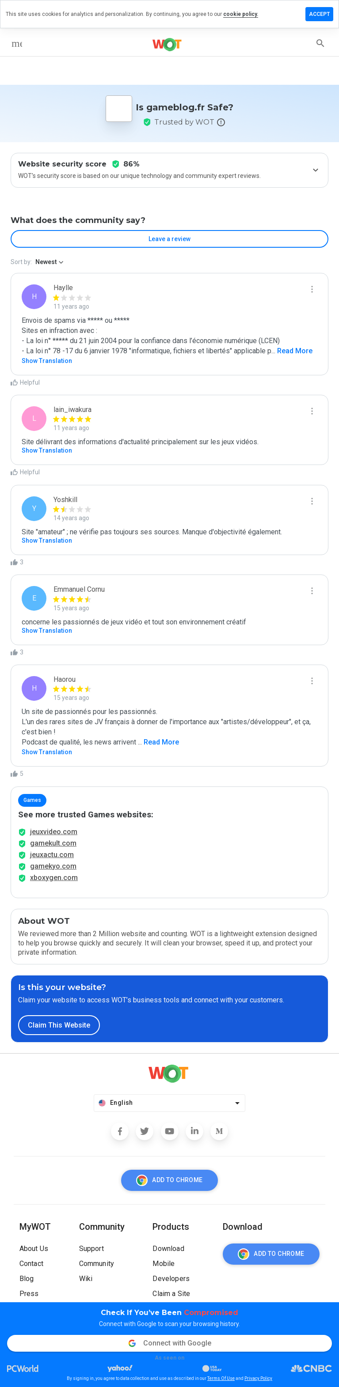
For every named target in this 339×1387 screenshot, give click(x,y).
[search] (320, 43)
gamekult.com (53, 843)
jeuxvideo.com (53, 832)
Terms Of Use (221, 1378)
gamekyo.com (53, 866)
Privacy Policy (258, 1378)
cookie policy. (240, 14)
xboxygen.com (54, 877)
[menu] (16, 43)
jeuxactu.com (52, 854)
